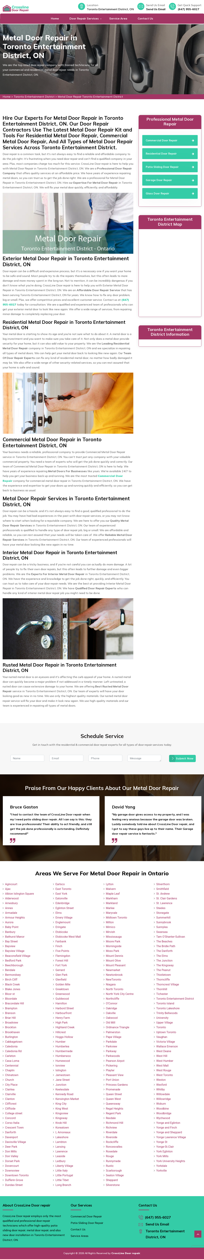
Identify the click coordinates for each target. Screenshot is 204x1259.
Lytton (109, 884)
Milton (110, 922)
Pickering (112, 1065)
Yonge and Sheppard (169, 1132)
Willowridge (163, 1099)
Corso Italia (12, 1122)
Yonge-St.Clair (165, 1146)
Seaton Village (115, 1175)
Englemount (62, 922)
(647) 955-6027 (188, 9)
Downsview (12, 1170)
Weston (161, 1079)
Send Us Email (155, 9)
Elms (58, 912)
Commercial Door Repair (86, 1216)
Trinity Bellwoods (167, 1013)
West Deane (163, 1051)
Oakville (111, 1013)
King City (60, 1103)
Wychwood (163, 1118)
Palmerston (113, 1032)
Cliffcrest (10, 1103)
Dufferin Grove (14, 1180)
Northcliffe (112, 998)
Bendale (10, 970)
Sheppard (112, 1180)
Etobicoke (61, 932)
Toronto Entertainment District (34, 96)
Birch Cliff (11, 979)
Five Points (62, 951)
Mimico (110, 927)
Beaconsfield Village (17, 956)
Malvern (111, 889)
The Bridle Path (165, 946)
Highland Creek (64, 1027)
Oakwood (112, 1017)
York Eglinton (164, 1151)
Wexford (161, 1084)
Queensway (113, 1103)
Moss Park (112, 951)
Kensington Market (67, 1099)
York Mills (162, 1156)
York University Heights (170, 1161)
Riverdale (111, 1132)
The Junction (164, 960)
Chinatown (11, 1075)
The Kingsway (165, 965)
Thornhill (161, 989)
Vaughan (161, 1037)
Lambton (60, 1142)
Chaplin (10, 1070)
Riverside (111, 1137)
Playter (110, 1070)
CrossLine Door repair (125, 1253)
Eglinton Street (64, 908)
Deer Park (11, 1146)
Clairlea (9, 1089)
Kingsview (61, 1113)
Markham (112, 898)
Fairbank (60, 941)
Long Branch (63, 1185)
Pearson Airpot (115, 1061)
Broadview (11, 1022)
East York (61, 893)
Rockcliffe (112, 1142)
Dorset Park (12, 1161)
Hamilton (61, 1003)
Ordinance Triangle (117, 1027)
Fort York (61, 965)
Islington (60, 1070)
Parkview (111, 1046)
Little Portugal (64, 1175)
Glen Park (61, 974)
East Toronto (63, 889)
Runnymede (113, 1161)
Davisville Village (15, 1142)
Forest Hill (61, 960)
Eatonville (61, 898)
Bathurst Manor (14, 936)
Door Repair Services (84, 18)
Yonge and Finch (166, 1127)
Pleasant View (115, 1075)
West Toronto (164, 1075)
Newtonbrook (114, 974)
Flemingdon (62, 956)
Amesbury (11, 903)
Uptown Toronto (166, 1032)
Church (9, 1079)
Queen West (113, 1099)
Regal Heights (114, 1108)
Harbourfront (63, 1013)
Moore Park (113, 941)
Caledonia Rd (13, 1051)
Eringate (60, 927)
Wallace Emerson (167, 1046)
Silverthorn (163, 884)
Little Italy (61, 1170)
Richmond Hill (114, 1122)
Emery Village (63, 917)
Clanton (10, 1099)
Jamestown (62, 1075)
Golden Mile (62, 984)
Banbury (10, 932)
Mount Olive (113, 960)
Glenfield (60, 979)
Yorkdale (161, 1166)
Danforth (10, 1132)
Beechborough (14, 965)
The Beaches (164, 941)
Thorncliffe (163, 979)
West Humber (164, 1061)
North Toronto (114, 989)
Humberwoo (63, 1056)
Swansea (162, 932)
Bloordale (11, 998)
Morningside (114, 946)
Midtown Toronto (116, 917)
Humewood (62, 1061)
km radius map (170, 272)
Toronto (161, 1027)
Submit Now (182, 758)
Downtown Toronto (17, 1175)
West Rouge (163, 1070)
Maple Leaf (113, 893)
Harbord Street (64, 1008)
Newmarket (113, 970)
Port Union (112, 1079)
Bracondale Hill (14, 1003)
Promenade (113, 1089)
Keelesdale (62, 1089)
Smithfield (162, 889)
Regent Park (113, 1113)
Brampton (11, 1008)
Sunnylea (162, 927)
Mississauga (114, 936)
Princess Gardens (117, 1084)
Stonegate (162, 912)
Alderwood (12, 898)
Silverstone (113, 1185)
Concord (10, 1118)
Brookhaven (12, 1032)
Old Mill (110, 1022)
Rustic (110, 1166)
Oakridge (111, 1008)
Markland (112, 903)
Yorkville (161, 1170)
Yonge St (161, 1142)
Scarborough (114, 1170)
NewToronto (113, 979)
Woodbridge (163, 1113)
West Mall (162, 1065)
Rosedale (112, 1151)
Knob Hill (61, 1122)
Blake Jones (12, 989)
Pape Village (113, 1037)
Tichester (162, 994)
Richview (111, 1127)
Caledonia (11, 1046)
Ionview (60, 1065)
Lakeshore (61, 1137)
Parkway (111, 1051)
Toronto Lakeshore (168, 1008)
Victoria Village (165, 1041)
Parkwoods (113, 1056)
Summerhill (163, 917)
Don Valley (11, 1156)
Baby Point (11, 927)
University (162, 1017)
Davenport (11, 1137)
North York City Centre (120, 994)
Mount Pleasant (116, 965)
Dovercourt (12, 1166)
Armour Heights (15, 917)
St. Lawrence (164, 903)
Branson (10, 1013)
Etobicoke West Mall (68, 936)
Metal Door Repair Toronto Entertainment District (90, 96)
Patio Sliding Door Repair (87, 1223)
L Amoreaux (62, 1132)
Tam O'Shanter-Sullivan (170, 936)
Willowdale (163, 1094)
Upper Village (164, 1022)
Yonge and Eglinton (168, 1122)
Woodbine (162, 1108)
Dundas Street (14, 1185)
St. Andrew (163, 893)
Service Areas (79, 1236)
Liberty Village (64, 1166)
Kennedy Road (64, 1094)
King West (61, 1108)
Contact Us (145, 18)
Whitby (160, 1089)
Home (55, 18)
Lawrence (61, 1151)
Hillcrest (60, 1032)
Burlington (11, 1037)
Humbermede (63, 1051)
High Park (61, 1022)
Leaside (60, 1156)
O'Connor (112, 1003)
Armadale (11, 912)
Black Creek (12, 984)
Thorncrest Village (167, 984)
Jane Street (62, 1079)
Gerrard (60, 970)
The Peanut (163, 970)
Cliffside (10, 1108)
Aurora (9, 922)
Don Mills (11, 1151)
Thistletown (163, 974)
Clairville (10, 1094)
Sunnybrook (163, 922)
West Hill (161, 1056)
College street (13, 1113)
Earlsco (60, 884)
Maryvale (111, 912)
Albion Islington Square (19, 893)
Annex (9, 908)
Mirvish (110, 932)
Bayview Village (14, 951)
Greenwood (62, 994)
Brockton (10, 1027)
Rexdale (111, 1118)
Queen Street (114, 1094)
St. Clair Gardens (166, 898)
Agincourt (11, 884)
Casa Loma (12, 1061)
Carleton (10, 1056)
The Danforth (164, 951)
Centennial (11, 1065)
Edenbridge (62, 903)
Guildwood (62, 998)
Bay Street (11, 941)
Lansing (60, 1146)
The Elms (162, 956)
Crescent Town (14, 1127)
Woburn (161, 1103)
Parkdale (111, 1041)
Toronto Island (165, 1003)
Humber (60, 1041)
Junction (60, 1084)
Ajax (8, 889)
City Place (11, 1084)
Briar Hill (10, 1017)
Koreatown (62, 1127)
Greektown (62, 989)
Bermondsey (13, 974)
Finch (58, 946)
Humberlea (62, 1046)
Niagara (111, 984)
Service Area (118, 18)
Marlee (110, 908)
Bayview (10, 946)
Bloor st (10, 994)
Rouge (110, 1156)
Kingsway (61, 1118)
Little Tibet (62, 1180)
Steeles (160, 908)
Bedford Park (13, 960)
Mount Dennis (114, 956)
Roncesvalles (114, 1146)
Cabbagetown (13, 1041)
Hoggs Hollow (64, 1037)
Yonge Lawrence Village (171, 1137)
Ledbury (60, 1161)
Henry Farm (62, 1017)
